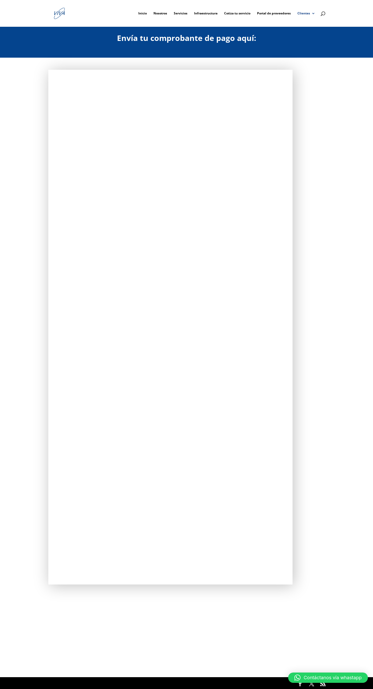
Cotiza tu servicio (237, 13)
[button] (328, 678)
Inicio (142, 13)
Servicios (180, 13)
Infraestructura (205, 13)
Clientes (303, 13)
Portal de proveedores (274, 13)
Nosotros (160, 13)
